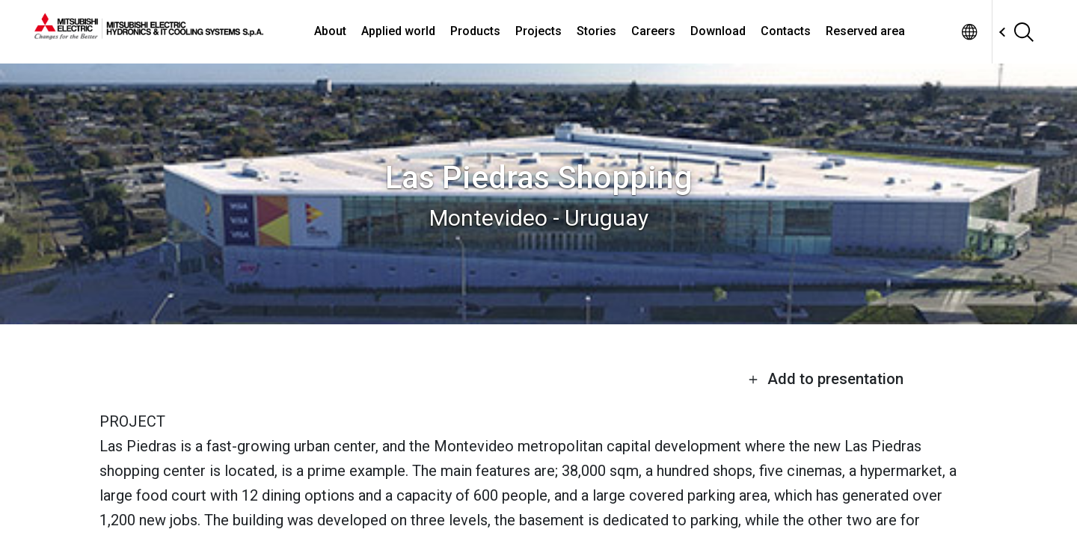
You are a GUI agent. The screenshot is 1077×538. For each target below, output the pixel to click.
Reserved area (865, 31)
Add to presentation (825, 379)
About (330, 31)
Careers (653, 31)
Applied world (398, 31)
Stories (596, 31)
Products (475, 31)
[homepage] (148, 33)
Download (718, 31)
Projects (538, 31)
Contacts (786, 31)
